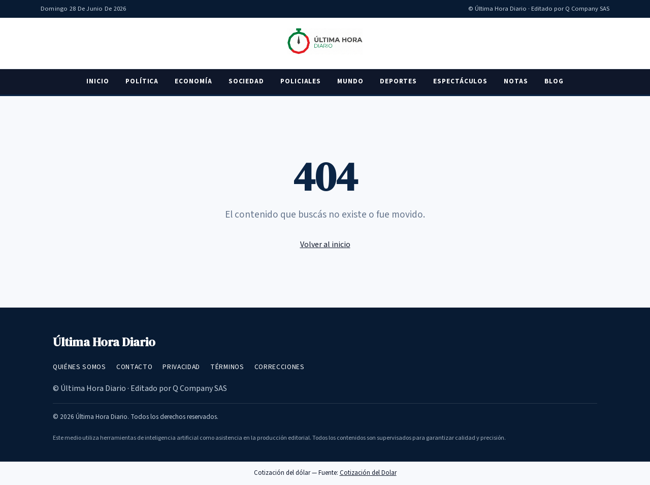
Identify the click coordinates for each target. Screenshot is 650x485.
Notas (516, 81)
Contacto (134, 367)
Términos (227, 367)
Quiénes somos (79, 367)
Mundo (350, 81)
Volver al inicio (325, 244)
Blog (554, 81)
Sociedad (246, 81)
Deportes (398, 81)
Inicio (97, 81)
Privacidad (181, 367)
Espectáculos (460, 81)
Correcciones (279, 367)
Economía (193, 81)
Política (141, 81)
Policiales (300, 81)
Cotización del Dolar (368, 472)
